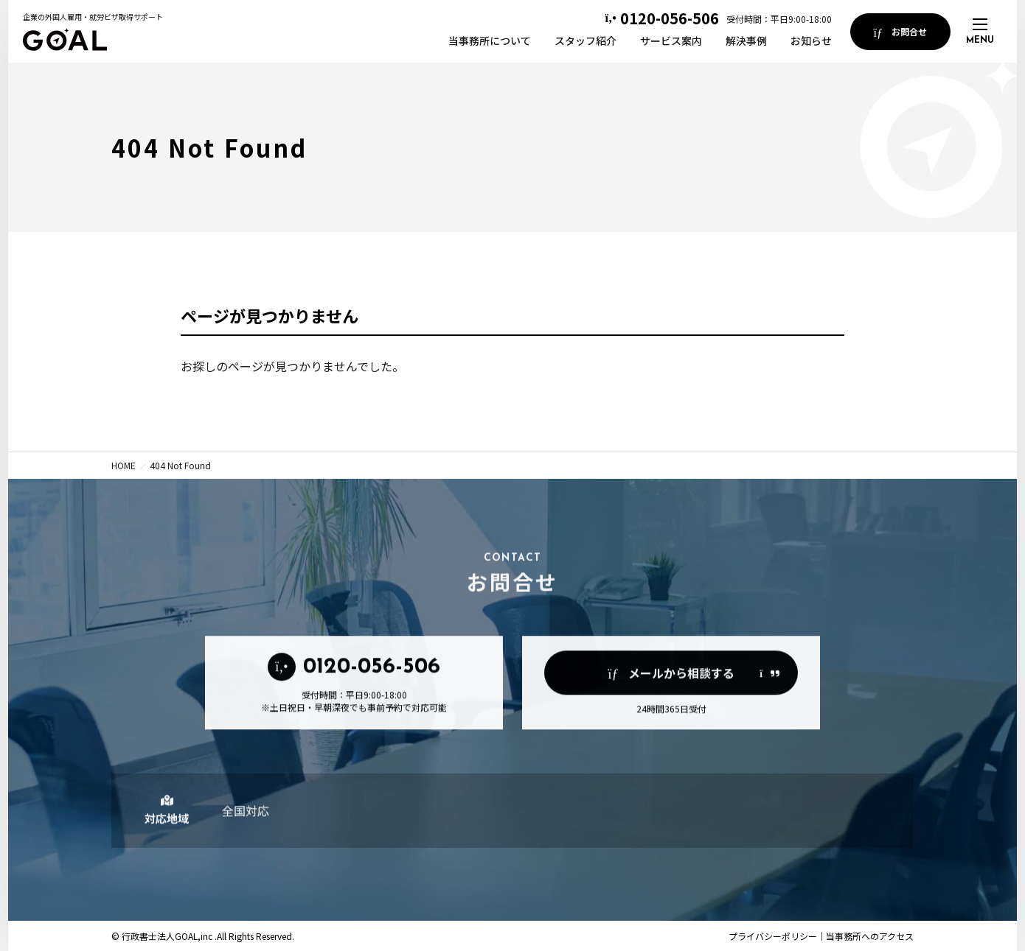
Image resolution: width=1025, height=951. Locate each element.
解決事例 (746, 40)
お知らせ (811, 40)
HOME (123, 465)
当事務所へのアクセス (870, 936)
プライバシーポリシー (773, 936)
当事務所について (489, 40)
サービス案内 (671, 40)
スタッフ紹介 (585, 40)
